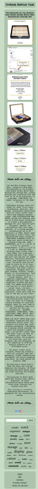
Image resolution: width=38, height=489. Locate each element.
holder (24, 459)
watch (24, 427)
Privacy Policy (20, 483)
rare (24, 463)
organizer (15, 431)
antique (26, 431)
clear (26, 448)
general (29, 463)
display (19, 451)
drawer (9, 455)
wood (18, 462)
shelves (12, 443)
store (27, 443)
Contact (20, 480)
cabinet (11, 458)
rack (14, 455)
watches (30, 455)
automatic (14, 466)
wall (31, 448)
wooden (19, 444)
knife (30, 466)
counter (9, 452)
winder (15, 427)
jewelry (13, 439)
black (27, 439)
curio (19, 459)
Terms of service (20, 486)
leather (21, 439)
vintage (14, 435)
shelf (11, 462)
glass (29, 451)
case (27, 435)
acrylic (24, 466)
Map (19, 477)
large (21, 436)
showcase (22, 455)
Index (19, 474)
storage (12, 447)
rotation (31, 459)
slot (20, 448)
